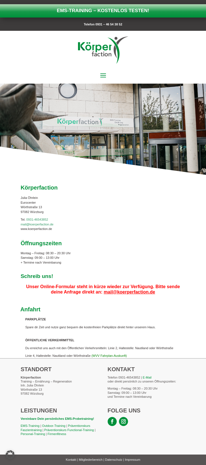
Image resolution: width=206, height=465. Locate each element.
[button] (10, 455)
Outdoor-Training (54, 425)
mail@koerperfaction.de (37, 224)
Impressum (132, 459)
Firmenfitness (56, 434)
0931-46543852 (37, 219)
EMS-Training (30, 425)
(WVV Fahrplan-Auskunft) (109, 355)
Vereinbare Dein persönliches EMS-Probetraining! (58, 418)
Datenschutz (113, 459)
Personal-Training (33, 434)
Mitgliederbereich (91, 459)
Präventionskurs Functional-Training (69, 430)
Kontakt (71, 459)
